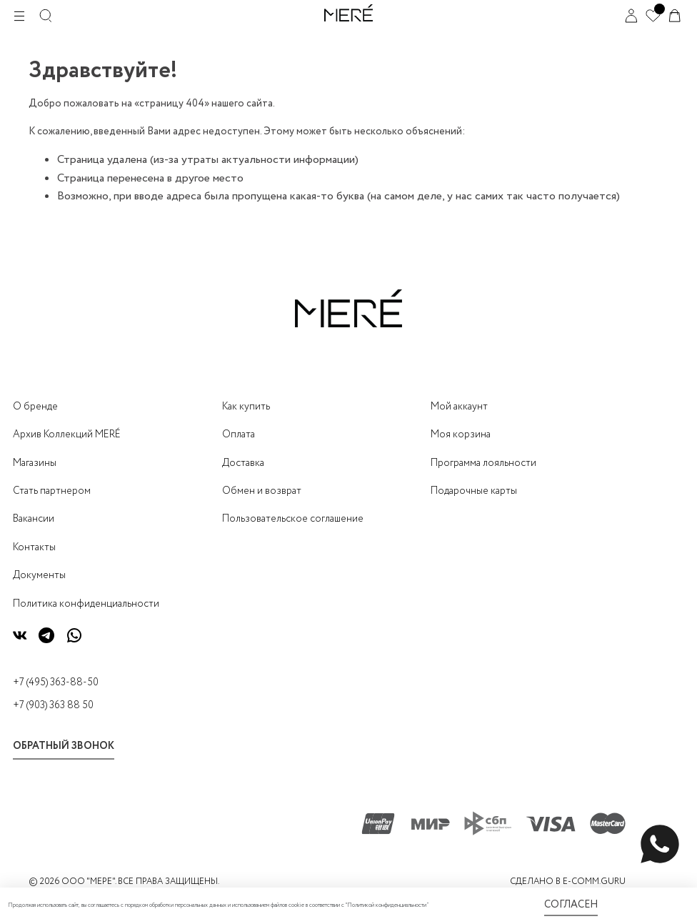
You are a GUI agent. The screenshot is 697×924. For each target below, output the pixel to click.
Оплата (238, 434)
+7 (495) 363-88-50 (56, 682)
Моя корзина (461, 434)
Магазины (34, 463)
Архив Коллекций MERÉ (67, 434)
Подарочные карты (474, 491)
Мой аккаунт (459, 406)
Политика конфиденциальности (86, 604)
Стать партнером (52, 491)
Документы (39, 575)
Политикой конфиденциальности (386, 905)
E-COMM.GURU (594, 881)
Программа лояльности (483, 463)
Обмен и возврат (261, 491)
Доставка (243, 463)
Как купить (246, 406)
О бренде (35, 406)
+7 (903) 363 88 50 (53, 705)
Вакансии (33, 519)
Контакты (34, 547)
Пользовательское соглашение (292, 519)
